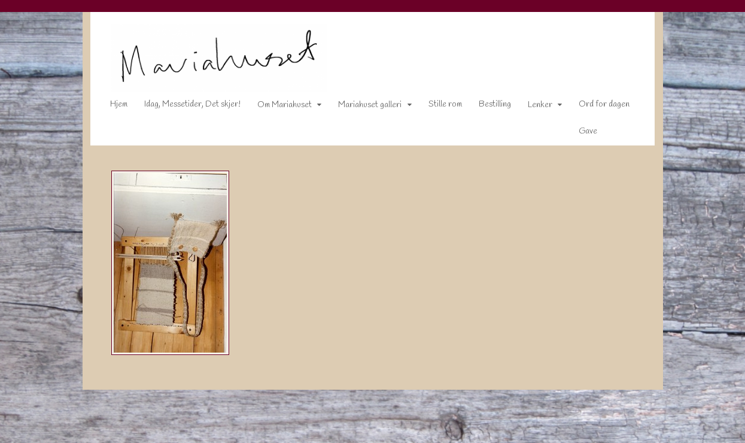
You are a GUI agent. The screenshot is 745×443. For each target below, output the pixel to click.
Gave (580, 133)
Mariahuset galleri (362, 107)
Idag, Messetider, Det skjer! (184, 107)
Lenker (532, 107)
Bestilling (487, 107)
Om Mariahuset (277, 107)
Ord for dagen (596, 107)
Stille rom (437, 107)
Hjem (111, 107)
